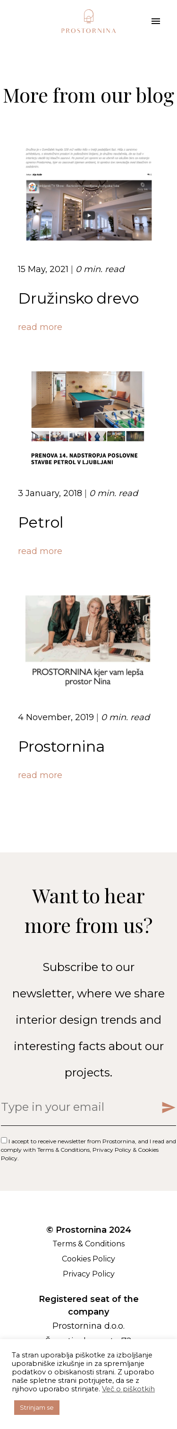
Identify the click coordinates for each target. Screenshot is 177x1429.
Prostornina (61, 746)
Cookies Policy (88, 1258)
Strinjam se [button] (37, 1407)
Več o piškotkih (128, 1389)
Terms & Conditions (63, 1149)
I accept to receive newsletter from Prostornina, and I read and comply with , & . (88, 1150)
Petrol (40, 522)
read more (40, 327)
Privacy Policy (112, 1149)
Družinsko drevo (78, 298)
